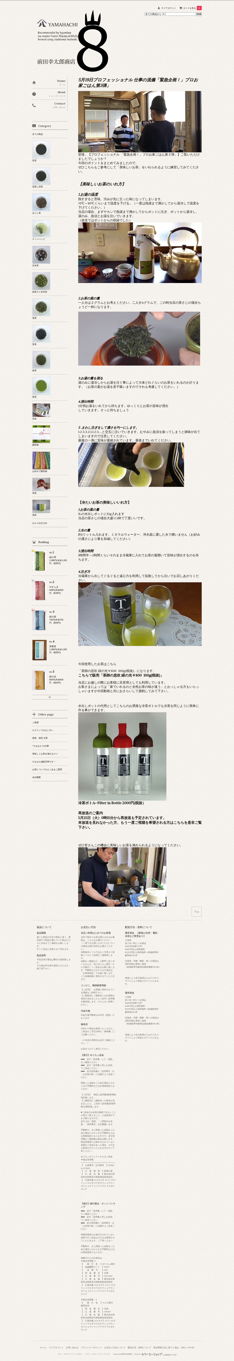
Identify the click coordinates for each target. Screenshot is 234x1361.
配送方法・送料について (139, 1347)
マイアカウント (168, 8)
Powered (155, 1354)
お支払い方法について (114, 1347)
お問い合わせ (72, 1347)
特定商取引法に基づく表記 (166, 1347)
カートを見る (192, 8)
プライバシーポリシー (91, 1347)
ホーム (43, 1347)
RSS (183, 1347)
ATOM (190, 1347)
